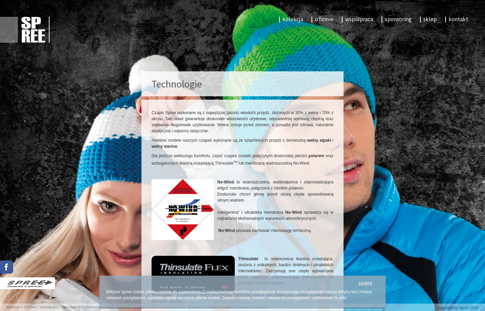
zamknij (365, 283)
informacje (92, 307)
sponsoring (398, 19)
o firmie (324, 19)
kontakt (458, 19)
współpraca (359, 19)
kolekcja (293, 19)
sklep (430, 19)
